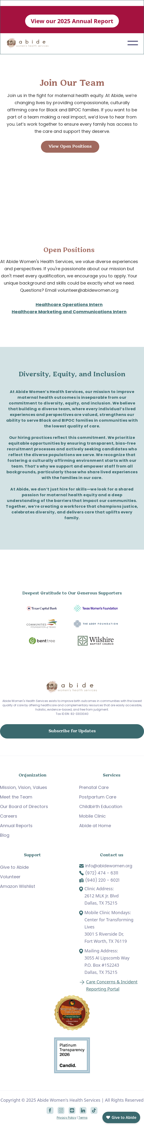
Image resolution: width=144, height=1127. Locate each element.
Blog (4, 835)
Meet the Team (16, 797)
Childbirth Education (100, 806)
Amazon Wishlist (17, 886)
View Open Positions (70, 146)
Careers (8, 816)
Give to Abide (14, 867)
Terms (83, 1118)
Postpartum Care (97, 797)
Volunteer (10, 877)
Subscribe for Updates (72, 731)
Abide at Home (95, 826)
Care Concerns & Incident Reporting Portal (112, 985)
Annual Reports (16, 826)
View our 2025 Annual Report (72, 21)
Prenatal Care (94, 787)
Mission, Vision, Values (23, 787)
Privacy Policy (66, 1118)
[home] (30, 43)
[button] (132, 43)
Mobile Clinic (92, 816)
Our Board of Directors (24, 806)
